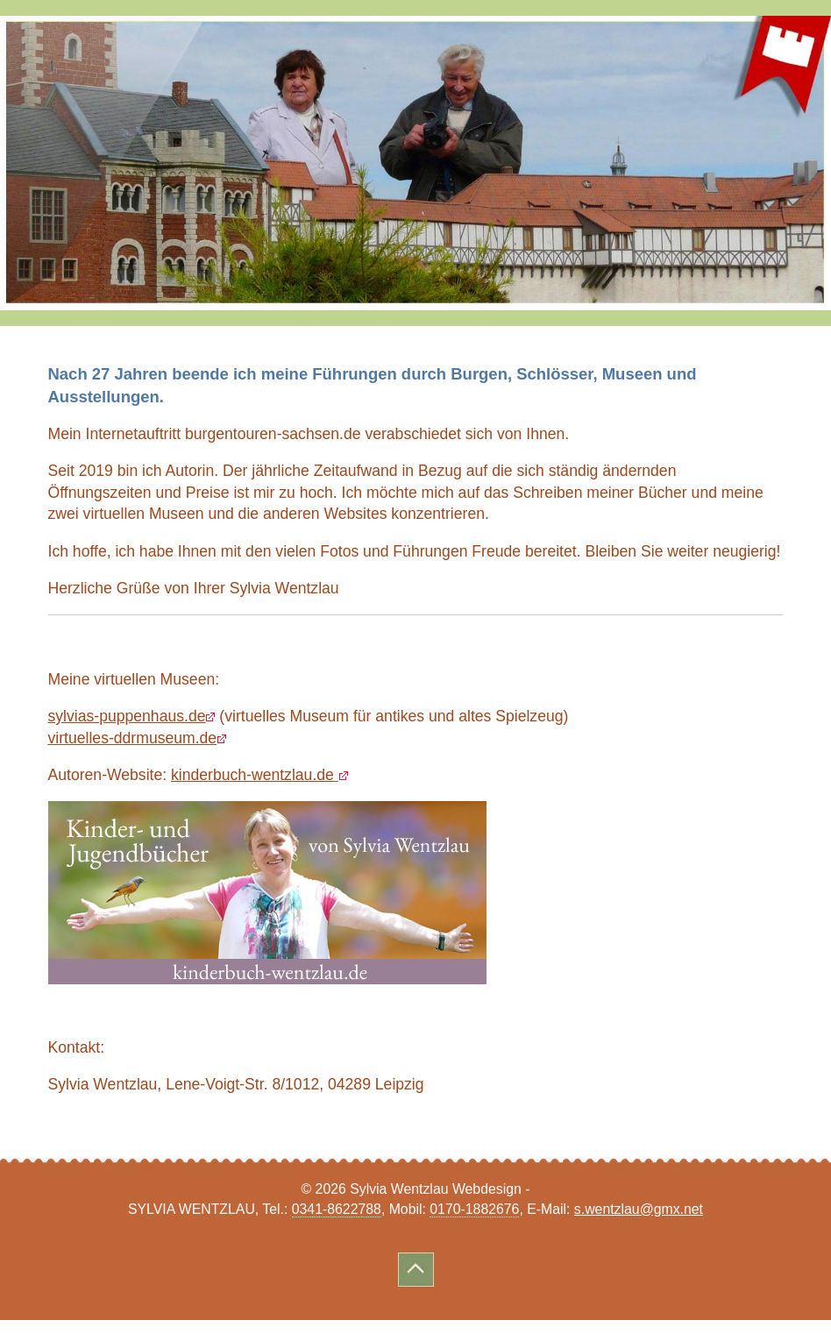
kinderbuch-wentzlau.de (254, 775)
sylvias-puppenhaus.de (127, 716)
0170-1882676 (474, 1209)
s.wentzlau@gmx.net (638, 1209)
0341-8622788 (336, 1209)
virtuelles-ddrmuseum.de (132, 738)
